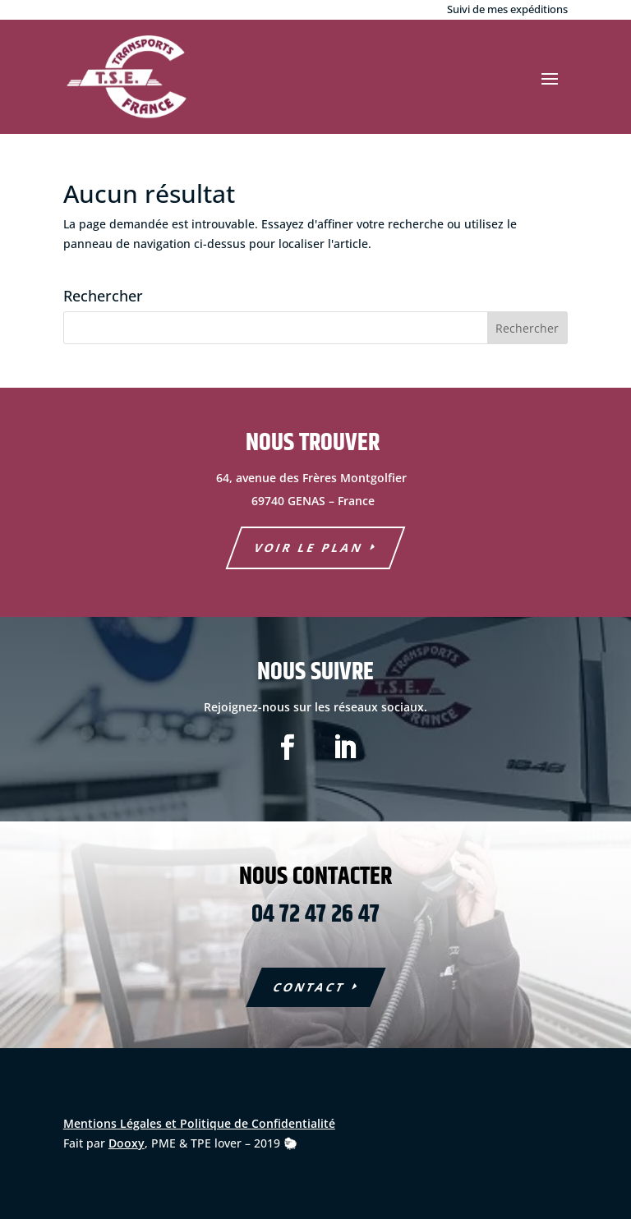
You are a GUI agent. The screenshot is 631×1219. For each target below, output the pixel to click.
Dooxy (126, 1143)
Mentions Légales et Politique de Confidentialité (199, 1123)
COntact (309, 987)
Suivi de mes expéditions (507, 9)
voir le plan (309, 547)
